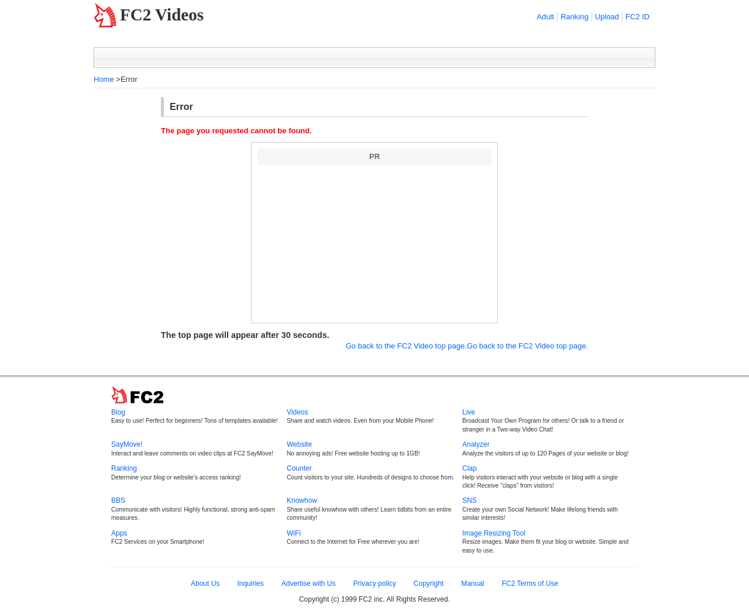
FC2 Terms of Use (530, 583)
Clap (469, 468)
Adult (545, 16)
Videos (297, 412)
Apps (119, 533)
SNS (469, 500)
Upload (607, 16)
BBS (118, 500)
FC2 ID (638, 16)
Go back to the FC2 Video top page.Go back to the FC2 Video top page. (467, 345)
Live (468, 412)
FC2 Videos (162, 14)
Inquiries (250, 583)
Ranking (575, 16)
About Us (205, 583)
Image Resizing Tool (493, 533)
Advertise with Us (308, 583)
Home (104, 79)
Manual (472, 583)
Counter (299, 468)
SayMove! (126, 444)
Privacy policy (374, 583)
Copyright (429, 583)
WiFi (294, 533)
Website (299, 444)
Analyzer (476, 444)
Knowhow (302, 500)
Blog (118, 412)
